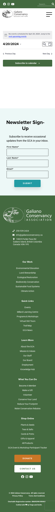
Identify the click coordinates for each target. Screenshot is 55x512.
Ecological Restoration (27, 277)
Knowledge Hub (27, 369)
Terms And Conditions (37, 496)
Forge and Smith (36, 505)
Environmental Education (27, 268)
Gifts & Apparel (27, 438)
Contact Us (27, 469)
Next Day (47, 54)
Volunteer (27, 394)
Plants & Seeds (27, 424)
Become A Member (27, 385)
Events (27, 307)
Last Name (12, 158)
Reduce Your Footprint (27, 403)
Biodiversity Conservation (27, 281)
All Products (27, 443)
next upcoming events (17, 36)
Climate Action (27, 291)
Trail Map (27, 325)
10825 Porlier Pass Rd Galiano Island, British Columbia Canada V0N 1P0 (27, 242)
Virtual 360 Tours (27, 321)
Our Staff (27, 355)
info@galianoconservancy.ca (27, 235)
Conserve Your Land (27, 399)
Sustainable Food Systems (28, 286)
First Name (13, 147)
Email (10, 169)
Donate (27, 458)
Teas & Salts (27, 429)
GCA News (27, 330)
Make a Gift (27, 390)
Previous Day (9, 54)
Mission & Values (27, 351)
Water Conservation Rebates (27, 408)
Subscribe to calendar (26, 63)
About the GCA (27, 346)
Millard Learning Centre (27, 311)
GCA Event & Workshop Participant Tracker (27, 447)
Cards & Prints (27, 434)
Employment (27, 364)
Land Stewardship (27, 272)
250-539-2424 (20, 231)
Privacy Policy (17, 496)
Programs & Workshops (27, 316)
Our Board (27, 360)
